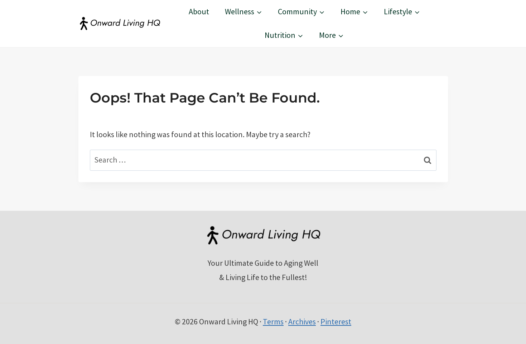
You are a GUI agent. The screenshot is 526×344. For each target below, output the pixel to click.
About (199, 11)
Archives (302, 321)
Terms (273, 321)
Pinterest (335, 321)
